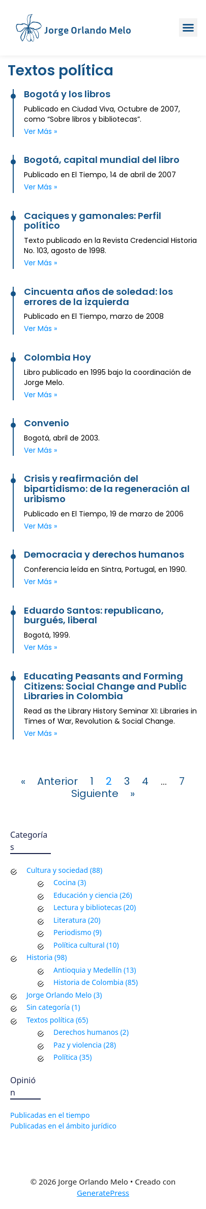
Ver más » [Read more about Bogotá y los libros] (40, 131)
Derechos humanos (86, 1032)
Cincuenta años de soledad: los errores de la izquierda (98, 296)
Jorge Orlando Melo (87, 29)
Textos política (50, 1020)
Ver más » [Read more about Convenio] (40, 450)
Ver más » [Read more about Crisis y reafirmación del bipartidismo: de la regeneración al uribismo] (40, 526)
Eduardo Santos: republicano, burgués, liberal (94, 615)
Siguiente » (103, 793)
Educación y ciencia (85, 895)
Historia (39, 957)
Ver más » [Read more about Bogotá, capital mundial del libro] (40, 187)
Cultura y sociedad (57, 870)
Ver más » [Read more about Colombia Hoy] (40, 395)
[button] (188, 27)
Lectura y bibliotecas (87, 907)
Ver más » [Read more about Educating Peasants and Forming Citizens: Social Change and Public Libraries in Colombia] (40, 733)
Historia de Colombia (88, 982)
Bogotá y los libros (67, 94)
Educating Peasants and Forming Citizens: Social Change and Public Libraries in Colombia (105, 686)
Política (65, 1057)
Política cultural (79, 945)
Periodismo (72, 932)
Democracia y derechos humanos (104, 554)
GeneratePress (103, 1193)
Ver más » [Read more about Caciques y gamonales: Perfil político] (40, 263)
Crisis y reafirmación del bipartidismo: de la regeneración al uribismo (107, 488)
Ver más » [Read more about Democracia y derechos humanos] (40, 581)
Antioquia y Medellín (87, 970)
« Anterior (49, 781)
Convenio (46, 423)
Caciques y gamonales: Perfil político (92, 220)
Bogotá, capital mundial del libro (102, 159)
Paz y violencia (77, 1045)
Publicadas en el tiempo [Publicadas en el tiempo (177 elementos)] (50, 1115)
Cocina (64, 882)
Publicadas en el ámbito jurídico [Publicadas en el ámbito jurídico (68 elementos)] (63, 1126)
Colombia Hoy (57, 357)
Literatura (69, 920)
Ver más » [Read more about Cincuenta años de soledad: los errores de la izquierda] (40, 328)
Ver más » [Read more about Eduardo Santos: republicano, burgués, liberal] (40, 647)
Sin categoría (48, 1007)
